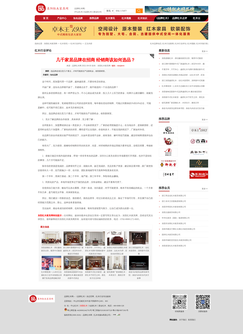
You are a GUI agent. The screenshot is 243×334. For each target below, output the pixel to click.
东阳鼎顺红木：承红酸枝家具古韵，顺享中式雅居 (182, 58)
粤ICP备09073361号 (120, 310)
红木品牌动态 (155, 44)
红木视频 (126, 18)
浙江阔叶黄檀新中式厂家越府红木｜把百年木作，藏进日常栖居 (73, 251)
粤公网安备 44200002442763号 (79, 310)
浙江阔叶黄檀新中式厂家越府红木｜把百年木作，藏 (183, 64)
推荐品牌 (94, 18)
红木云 (196, 18)
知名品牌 (78, 18)
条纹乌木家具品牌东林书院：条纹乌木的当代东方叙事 (139, 275)
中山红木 (78, 12)
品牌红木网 (79, 8)
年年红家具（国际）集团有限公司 (176, 218)
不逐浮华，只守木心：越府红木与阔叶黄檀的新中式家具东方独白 (95, 251)
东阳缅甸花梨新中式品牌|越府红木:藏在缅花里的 (182, 92)
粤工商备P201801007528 (102, 310)
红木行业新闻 (168, 44)
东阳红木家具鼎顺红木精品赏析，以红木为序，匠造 (183, 75)
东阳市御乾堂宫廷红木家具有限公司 (177, 240)
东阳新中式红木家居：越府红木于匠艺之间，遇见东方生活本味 (95, 275)
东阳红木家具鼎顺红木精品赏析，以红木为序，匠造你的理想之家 (117, 251)
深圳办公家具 (106, 156)
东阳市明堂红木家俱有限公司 (174, 207)
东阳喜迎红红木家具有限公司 (174, 246)
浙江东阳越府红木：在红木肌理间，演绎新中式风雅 (183, 80)
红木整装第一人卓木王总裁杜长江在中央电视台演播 (183, 86)
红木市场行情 (202, 44)
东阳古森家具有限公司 (171, 212)
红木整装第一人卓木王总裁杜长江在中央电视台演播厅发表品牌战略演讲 (51, 275)
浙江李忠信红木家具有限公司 (174, 196)
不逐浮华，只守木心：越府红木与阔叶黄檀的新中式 (183, 69)
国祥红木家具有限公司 (171, 235)
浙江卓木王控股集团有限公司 (174, 201)
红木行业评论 (180, 44)
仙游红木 (88, 12)
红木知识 (142, 18)
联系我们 (192, 320)
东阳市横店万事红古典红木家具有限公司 (178, 229)
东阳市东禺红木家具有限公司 (174, 223)
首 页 (45, 18)
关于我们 (183, 320)
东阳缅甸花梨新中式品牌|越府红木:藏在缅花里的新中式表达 (73, 275)
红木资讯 (110, 18)
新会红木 (97, 12)
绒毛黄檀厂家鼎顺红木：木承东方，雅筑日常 (180, 103)
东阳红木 (83, 306)
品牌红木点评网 (179, 19)
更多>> (205, 51)
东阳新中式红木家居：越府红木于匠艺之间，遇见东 (183, 97)
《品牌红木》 (162, 18)
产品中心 (61, 18)
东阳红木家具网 (50, 44)
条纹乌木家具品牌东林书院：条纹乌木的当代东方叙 (183, 108)
